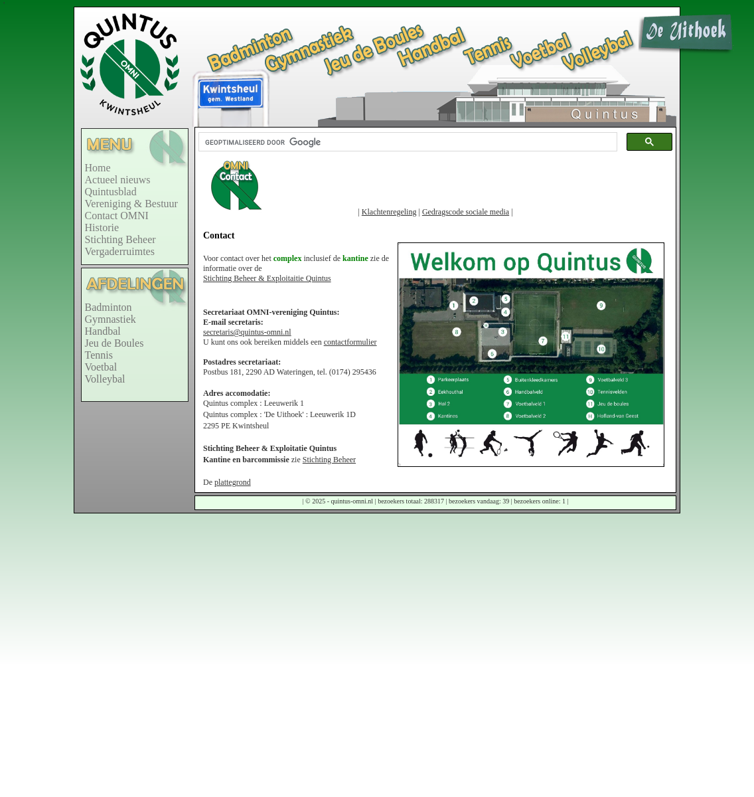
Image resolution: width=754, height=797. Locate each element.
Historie (102, 227)
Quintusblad (111, 191)
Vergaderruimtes (120, 251)
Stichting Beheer (120, 239)
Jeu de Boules (114, 343)
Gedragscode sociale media (465, 212)
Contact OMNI (117, 215)
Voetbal (101, 367)
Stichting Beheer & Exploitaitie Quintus (267, 278)
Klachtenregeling (389, 212)
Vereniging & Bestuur (131, 203)
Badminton (108, 307)
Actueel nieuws (118, 179)
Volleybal (105, 379)
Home (98, 167)
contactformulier (350, 342)
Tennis (99, 355)
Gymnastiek (110, 319)
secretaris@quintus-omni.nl (247, 332)
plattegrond (232, 482)
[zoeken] (406, 142)
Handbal (103, 331)
